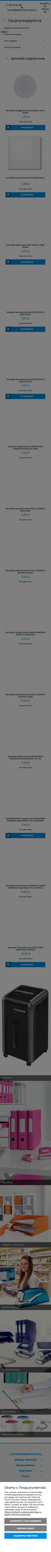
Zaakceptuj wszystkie (25, 1536)
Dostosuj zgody (25, 1528)
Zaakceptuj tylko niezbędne (25, 1521)
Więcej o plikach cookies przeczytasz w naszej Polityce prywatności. (22, 1513)
